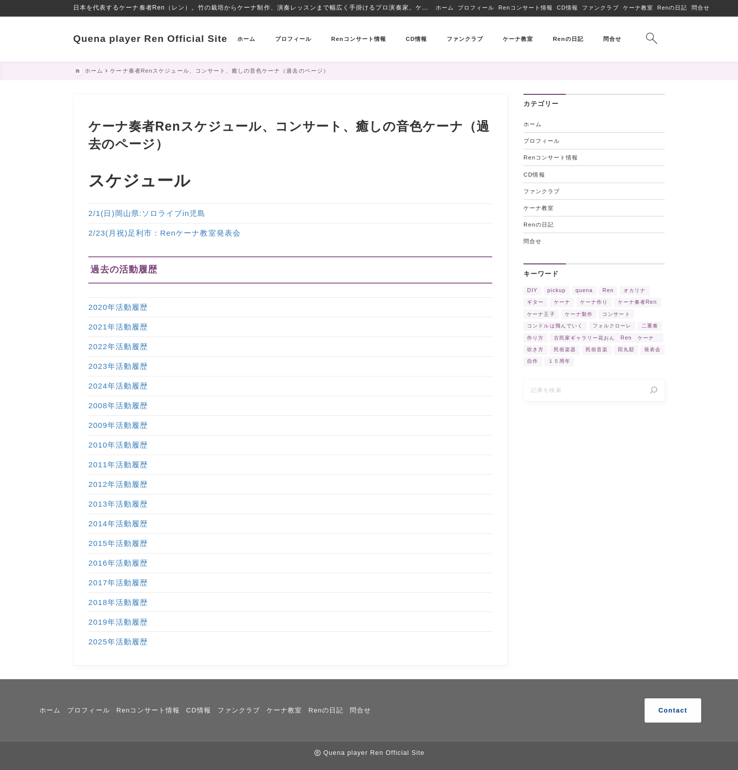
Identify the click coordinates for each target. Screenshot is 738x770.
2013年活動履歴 (118, 504)
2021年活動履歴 (118, 327)
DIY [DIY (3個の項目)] (532, 290)
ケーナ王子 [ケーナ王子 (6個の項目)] (541, 314)
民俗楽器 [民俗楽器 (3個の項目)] (565, 350)
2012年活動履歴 (118, 484)
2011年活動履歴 (118, 465)
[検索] (654, 390)
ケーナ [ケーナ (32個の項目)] (562, 302)
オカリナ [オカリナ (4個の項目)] (634, 290)
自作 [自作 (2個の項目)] (532, 361)
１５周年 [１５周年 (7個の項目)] (559, 361)
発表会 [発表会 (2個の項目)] (652, 350)
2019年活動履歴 (118, 622)
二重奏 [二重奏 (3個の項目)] (650, 326)
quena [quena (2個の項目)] (584, 290)
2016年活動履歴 (118, 563)
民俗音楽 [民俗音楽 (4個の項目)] (597, 350)
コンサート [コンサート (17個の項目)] (616, 314)
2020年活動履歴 (118, 307)
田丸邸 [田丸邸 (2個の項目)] (626, 350)
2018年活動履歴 (118, 602)
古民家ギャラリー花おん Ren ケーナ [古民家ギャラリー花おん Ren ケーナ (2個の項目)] (607, 338)
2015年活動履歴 (118, 543)
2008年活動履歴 (118, 406)
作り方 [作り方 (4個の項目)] (535, 338)
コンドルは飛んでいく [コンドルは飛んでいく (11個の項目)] (555, 326)
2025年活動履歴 (118, 641)
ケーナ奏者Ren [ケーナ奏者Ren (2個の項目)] (637, 302)
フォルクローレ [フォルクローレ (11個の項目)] (612, 326)
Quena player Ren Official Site (150, 38)
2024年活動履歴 (118, 386)
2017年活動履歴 (118, 582)
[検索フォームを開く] (651, 39)
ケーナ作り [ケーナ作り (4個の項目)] (594, 302)
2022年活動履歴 (118, 347)
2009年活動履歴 (118, 425)
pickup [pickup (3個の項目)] (556, 290)
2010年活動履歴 (118, 445)
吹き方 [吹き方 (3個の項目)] (535, 350)
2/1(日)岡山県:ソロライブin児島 (146, 213)
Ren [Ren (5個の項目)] (608, 290)
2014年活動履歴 (118, 524)
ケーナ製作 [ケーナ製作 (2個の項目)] (579, 314)
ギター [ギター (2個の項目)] (535, 302)
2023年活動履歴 (118, 366)
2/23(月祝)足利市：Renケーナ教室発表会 (164, 233)
